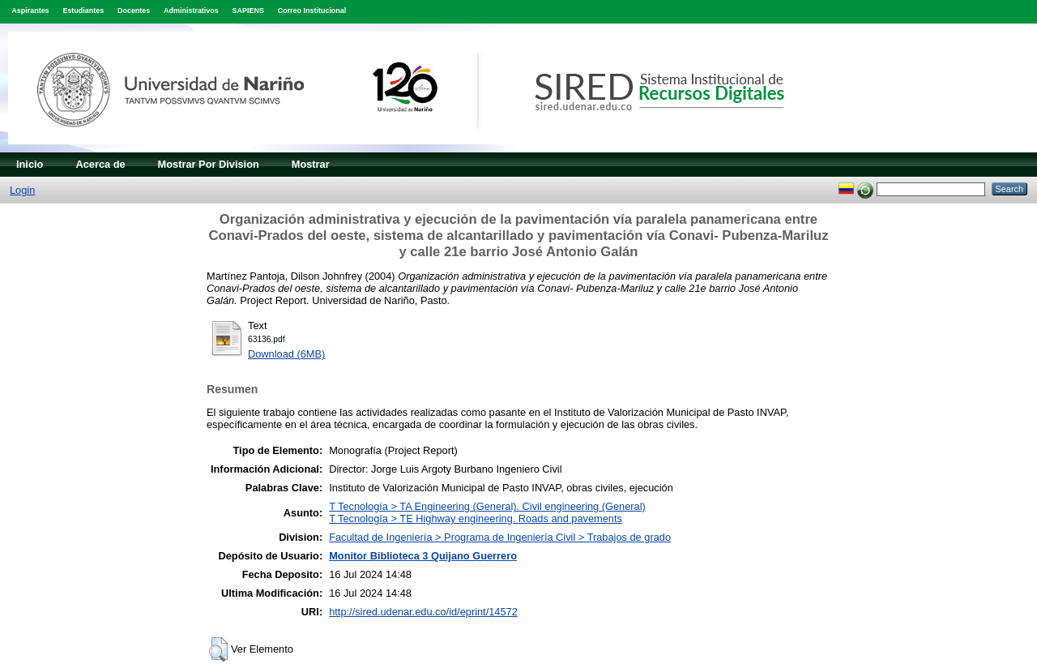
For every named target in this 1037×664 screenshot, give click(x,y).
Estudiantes (83, 10)
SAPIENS (248, 10)
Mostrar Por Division (208, 164)
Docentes (133, 10)
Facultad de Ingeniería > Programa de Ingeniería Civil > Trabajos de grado (500, 537)
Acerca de (100, 164)
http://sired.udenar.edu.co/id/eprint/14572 (423, 612)
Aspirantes (30, 10)
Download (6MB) (286, 354)
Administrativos (191, 10)
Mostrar (311, 164)
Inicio (29, 164)
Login (22, 190)
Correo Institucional (312, 10)
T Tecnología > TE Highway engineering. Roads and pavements (475, 518)
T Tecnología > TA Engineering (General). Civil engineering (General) (487, 506)
